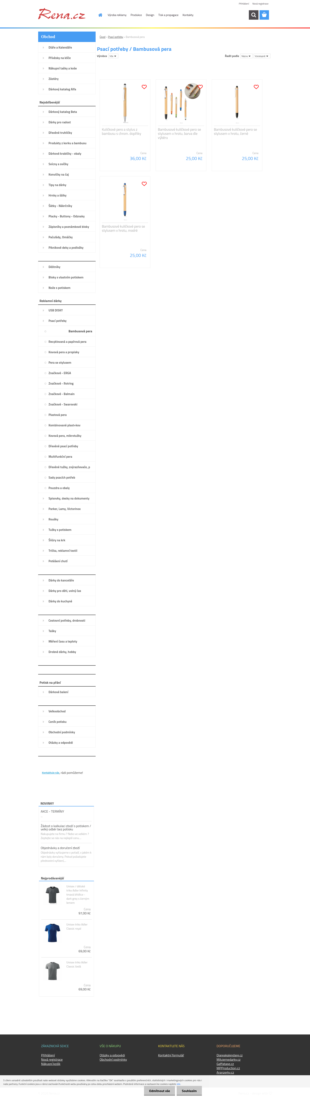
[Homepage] (98, 15)
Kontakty (188, 15)
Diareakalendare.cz (230, 1055)
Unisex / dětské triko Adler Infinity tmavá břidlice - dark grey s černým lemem (77, 894)
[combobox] (246, 56)
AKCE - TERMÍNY (52, 811)
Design (150, 15)
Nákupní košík (51, 1063)
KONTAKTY (50, 766)
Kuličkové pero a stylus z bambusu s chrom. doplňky (121, 131)
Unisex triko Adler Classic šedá (76, 964)
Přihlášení (244, 4)
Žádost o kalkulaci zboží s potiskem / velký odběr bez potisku (66, 827)
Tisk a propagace (168, 15)
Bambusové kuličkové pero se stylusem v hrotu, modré (123, 228)
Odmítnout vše (159, 1090)
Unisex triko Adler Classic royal (76, 926)
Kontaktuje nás (50, 773)
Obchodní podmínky (113, 1059)
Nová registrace (260, 4)
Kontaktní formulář (171, 1055)
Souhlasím (189, 1090)
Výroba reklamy (117, 15)
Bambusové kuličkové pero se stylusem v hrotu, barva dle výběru (179, 133)
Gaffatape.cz (225, 1063)
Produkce (136, 15)
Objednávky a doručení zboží (60, 847)
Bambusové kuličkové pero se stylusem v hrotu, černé (235, 131)
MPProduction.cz (228, 1068)
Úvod (102, 37)
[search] (253, 15)
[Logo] (61, 13)
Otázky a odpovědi (112, 1055)
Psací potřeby (115, 37)
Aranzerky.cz (225, 1072)
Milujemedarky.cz (229, 1059)
